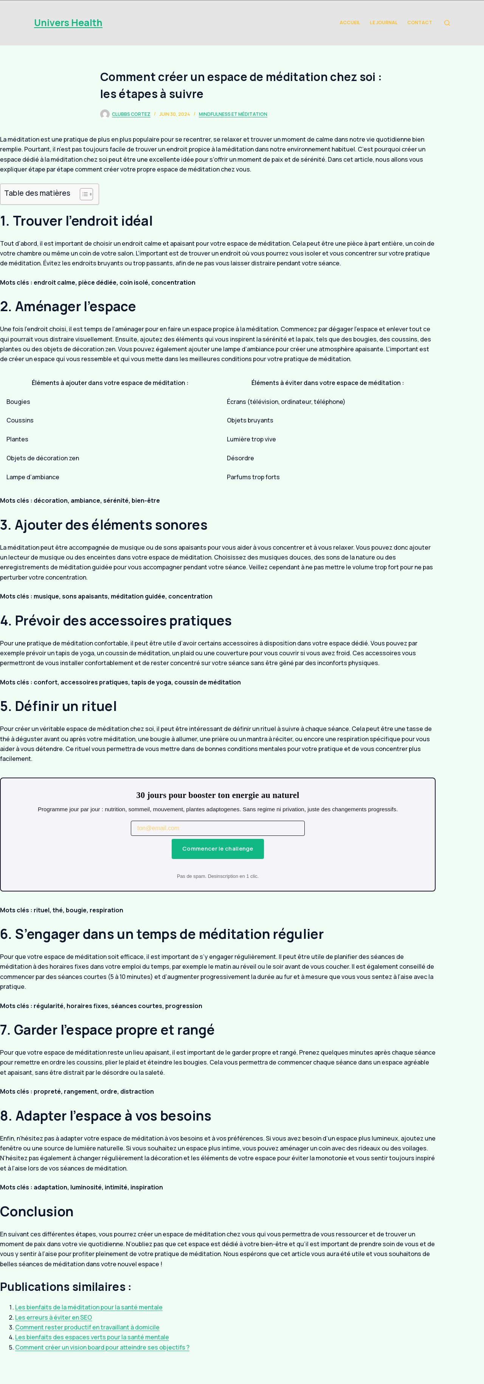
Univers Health (68, 22)
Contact (419, 22)
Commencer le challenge (217, 849)
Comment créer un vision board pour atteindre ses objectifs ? (102, 1347)
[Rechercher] (447, 23)
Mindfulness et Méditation (233, 114)
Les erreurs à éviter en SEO (53, 1317)
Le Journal (384, 22)
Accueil (350, 22)
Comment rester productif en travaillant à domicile (87, 1327)
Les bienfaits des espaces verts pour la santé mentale (92, 1337)
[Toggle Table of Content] (82, 194)
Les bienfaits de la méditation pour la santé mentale (89, 1307)
